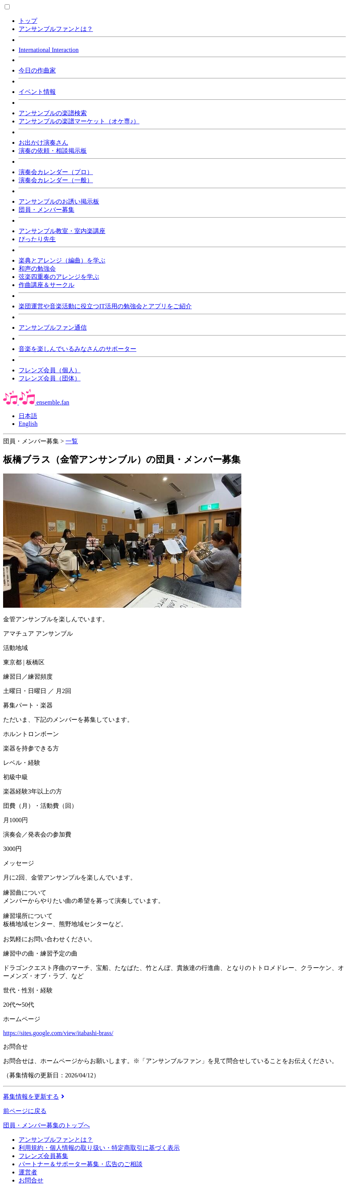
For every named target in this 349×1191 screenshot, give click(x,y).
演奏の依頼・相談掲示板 (53, 150)
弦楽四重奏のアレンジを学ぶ (59, 276)
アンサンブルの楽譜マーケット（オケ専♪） (79, 121)
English (28, 423)
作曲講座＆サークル (46, 285)
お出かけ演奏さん (43, 142)
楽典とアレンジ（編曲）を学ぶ (62, 260)
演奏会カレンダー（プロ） (56, 172)
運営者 (28, 1172)
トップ (28, 20)
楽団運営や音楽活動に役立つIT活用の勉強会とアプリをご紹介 (105, 306)
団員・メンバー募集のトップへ (46, 1125)
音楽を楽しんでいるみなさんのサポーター (77, 349)
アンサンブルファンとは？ (56, 29)
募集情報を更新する (35, 1096)
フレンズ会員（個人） (50, 370)
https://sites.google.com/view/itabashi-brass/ (58, 1033)
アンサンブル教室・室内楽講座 (62, 231)
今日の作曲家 (37, 70)
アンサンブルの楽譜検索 (53, 113)
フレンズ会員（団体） (50, 378)
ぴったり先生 (37, 239)
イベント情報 (37, 91)
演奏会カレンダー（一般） (56, 180)
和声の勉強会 (37, 268)
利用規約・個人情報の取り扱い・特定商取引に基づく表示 (99, 1147)
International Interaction (49, 50)
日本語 (28, 416)
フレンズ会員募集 (43, 1156)
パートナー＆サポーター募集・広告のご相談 (81, 1164)
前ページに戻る (24, 1111)
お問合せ (31, 1180)
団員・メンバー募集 (46, 209)
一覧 (71, 441)
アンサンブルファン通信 (53, 327)
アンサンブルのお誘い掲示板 (59, 201)
